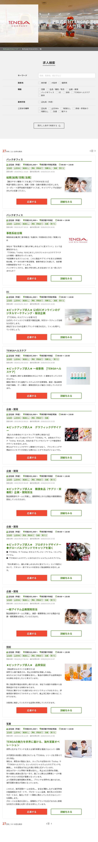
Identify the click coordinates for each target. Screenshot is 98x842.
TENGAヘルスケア (82, 92)
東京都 (44, 82)
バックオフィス (47, 92)
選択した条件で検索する (49, 125)
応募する (31, 201)
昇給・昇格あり (82, 108)
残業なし (45, 111)
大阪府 (54, 82)
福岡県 (64, 82)
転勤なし (67, 108)
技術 (68, 92)
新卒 (43, 95)
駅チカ (64, 111)
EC (60, 92)
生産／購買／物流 (57, 89)
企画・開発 (73, 89)
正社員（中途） (47, 102)
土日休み (55, 108)
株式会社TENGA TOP (10, 49)
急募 (55, 111)
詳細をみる (66, 201)
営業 (43, 89)
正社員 (44, 108)
